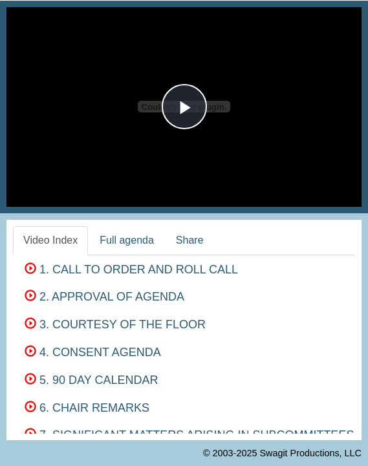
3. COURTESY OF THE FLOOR (115, 324)
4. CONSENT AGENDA (93, 352)
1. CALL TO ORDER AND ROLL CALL (131, 269)
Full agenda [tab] (127, 240)
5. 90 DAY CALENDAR (91, 380)
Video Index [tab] (50, 240)
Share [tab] (190, 240)
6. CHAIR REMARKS (87, 407)
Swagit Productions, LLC (310, 453)
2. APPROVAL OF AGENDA (104, 296)
